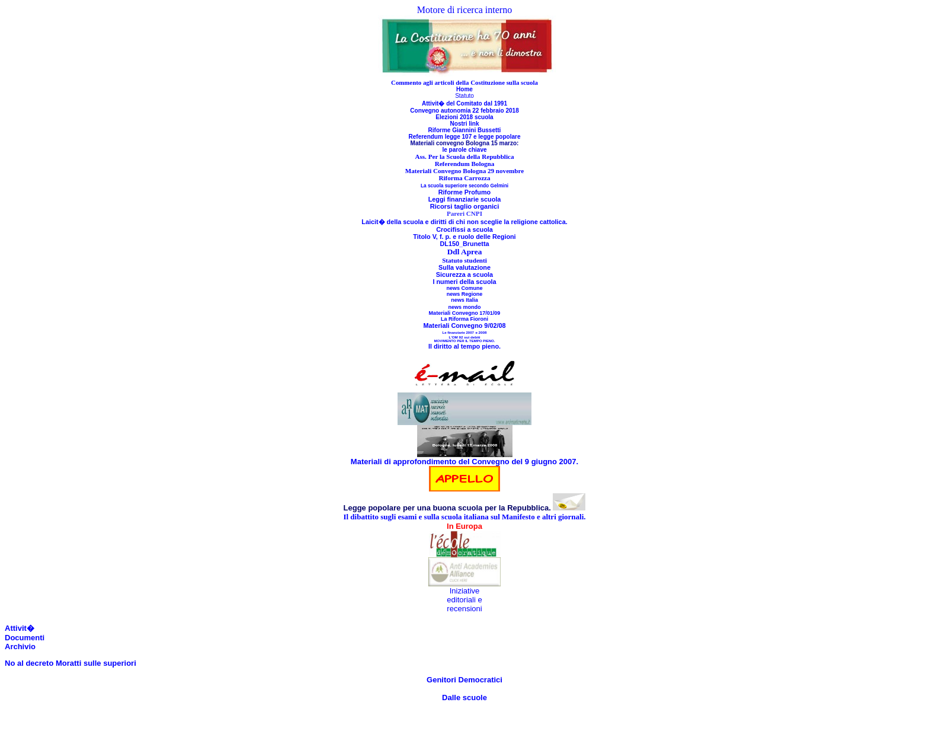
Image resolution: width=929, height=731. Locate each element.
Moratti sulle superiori (94, 663)
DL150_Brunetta (464, 243)
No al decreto (29, 663)
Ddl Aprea (464, 251)
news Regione (465, 294)
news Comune (464, 288)
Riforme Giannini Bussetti (464, 130)
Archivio (20, 646)
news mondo (464, 307)
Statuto (464, 95)
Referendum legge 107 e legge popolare (465, 136)
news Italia (464, 300)
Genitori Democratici (464, 679)
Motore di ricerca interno (464, 10)
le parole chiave (464, 149)
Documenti (24, 637)
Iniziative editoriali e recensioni (464, 599)
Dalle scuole (464, 697)
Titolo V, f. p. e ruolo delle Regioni (464, 236)
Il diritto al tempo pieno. (464, 346)
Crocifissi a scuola (464, 229)
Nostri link (464, 123)
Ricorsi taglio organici (464, 206)
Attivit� (19, 628)
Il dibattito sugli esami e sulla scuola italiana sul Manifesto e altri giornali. (464, 516)
